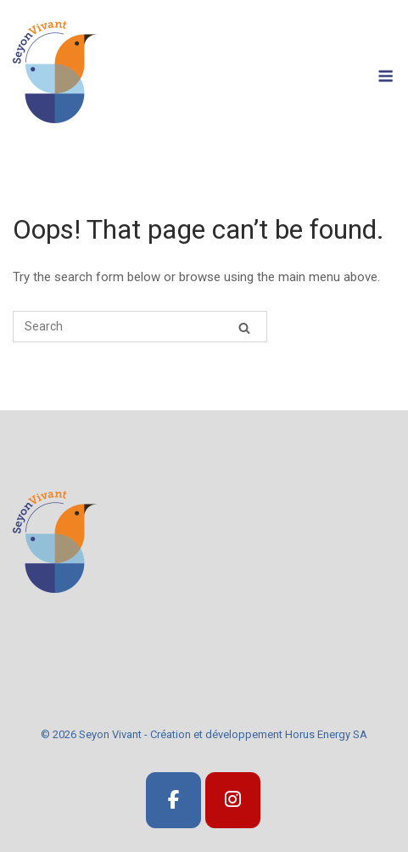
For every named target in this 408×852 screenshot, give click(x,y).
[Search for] (140, 326)
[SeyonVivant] (173, 800)
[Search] (244, 327)
